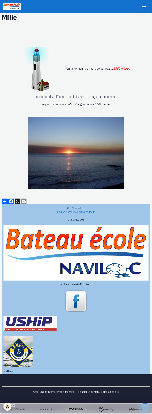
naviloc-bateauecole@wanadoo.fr (76, 212)
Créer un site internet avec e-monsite (53, 391)
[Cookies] (7, 407)
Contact (8, 370)
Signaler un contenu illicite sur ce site (98, 391)
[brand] (12, 6)
